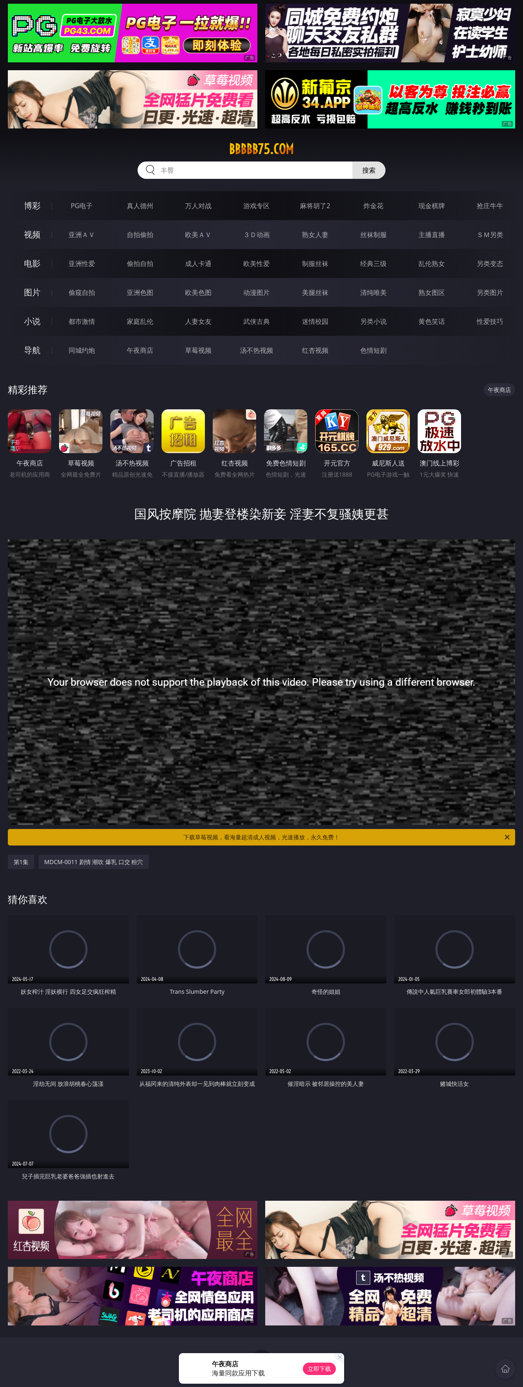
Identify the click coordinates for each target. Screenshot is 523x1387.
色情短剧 (373, 350)
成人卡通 (198, 263)
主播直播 (431, 234)
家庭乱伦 (140, 321)
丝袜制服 (373, 234)
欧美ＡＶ (198, 234)
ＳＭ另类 (490, 234)
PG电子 (82, 205)
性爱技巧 (490, 321)
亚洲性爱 (82, 263)
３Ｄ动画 (256, 234)
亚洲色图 (140, 292)
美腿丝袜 (315, 292)
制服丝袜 (315, 263)
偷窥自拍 (82, 292)
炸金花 (373, 205)
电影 (32, 263)
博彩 (32, 205)
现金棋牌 (431, 205)
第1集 (21, 862)
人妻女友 (198, 321)
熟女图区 (431, 292)
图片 (32, 292)
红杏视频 (315, 350)
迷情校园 (315, 321)
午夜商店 (140, 350)
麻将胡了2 (315, 205)
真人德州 (140, 205)
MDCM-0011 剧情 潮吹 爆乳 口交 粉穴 (93, 862)
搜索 (369, 170)
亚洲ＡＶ (82, 234)
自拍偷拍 (140, 234)
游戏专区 (256, 205)
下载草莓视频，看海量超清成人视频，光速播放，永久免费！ (347, 837)
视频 (32, 234)
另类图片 (490, 292)
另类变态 (490, 263)
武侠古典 (256, 321)
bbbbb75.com (261, 149)
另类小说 (373, 321)
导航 (32, 350)
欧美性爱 (256, 263)
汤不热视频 (256, 350)
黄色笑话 (431, 321)
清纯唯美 (373, 292)
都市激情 (82, 321)
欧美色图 (198, 292)
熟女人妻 (315, 234)
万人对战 (198, 205)
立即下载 (319, 1369)
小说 (32, 321)
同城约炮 (82, 350)
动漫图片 (256, 292)
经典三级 (373, 263)
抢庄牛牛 (490, 205)
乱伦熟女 (431, 263)
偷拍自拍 (140, 263)
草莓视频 (198, 350)
